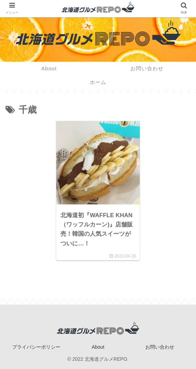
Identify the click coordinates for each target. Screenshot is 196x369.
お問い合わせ (159, 347)
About (98, 347)
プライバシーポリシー (36, 347)
